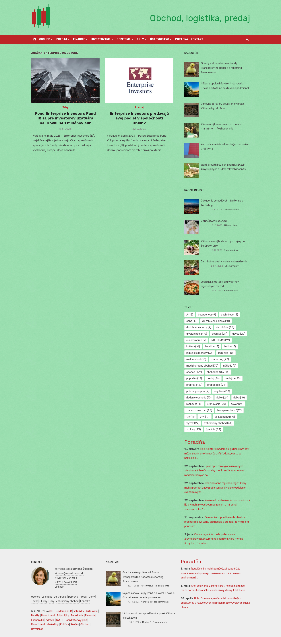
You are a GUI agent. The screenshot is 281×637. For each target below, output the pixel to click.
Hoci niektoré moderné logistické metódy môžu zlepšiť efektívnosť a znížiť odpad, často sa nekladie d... (216, 454)
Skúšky (74, 624)
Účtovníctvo (159, 39)
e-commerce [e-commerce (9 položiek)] (196, 340)
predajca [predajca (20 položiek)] (233, 378)
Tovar (34, 601)
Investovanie (101, 39)
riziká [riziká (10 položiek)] (239, 397)
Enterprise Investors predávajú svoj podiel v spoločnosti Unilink (139, 118)
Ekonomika (37, 620)
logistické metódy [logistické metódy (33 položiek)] (199, 353)
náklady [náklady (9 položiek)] (229, 365)
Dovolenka (37, 629)
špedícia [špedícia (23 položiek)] (213, 429)
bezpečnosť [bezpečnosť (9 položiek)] (207, 314)
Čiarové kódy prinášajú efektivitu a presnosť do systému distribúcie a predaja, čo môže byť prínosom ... (216, 522)
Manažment (48, 615)
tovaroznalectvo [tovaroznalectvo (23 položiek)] (199, 410)
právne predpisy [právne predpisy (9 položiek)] (197, 391)
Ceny (92, 596)
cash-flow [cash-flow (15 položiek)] (229, 314)
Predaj (61, 39)
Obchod (44, 39)
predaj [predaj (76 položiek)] (213, 378)
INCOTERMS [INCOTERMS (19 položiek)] (220, 340)
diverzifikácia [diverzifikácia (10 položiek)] (196, 333)
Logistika (47, 596)
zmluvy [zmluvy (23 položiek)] (193, 429)
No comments (162, 585)
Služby (43, 601)
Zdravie (50, 620)
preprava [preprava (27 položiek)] (194, 384)
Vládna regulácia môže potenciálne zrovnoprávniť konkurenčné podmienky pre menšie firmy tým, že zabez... (213, 539)
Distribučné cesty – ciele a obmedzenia (224, 261)
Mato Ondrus (147, 585)
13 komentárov (231, 209)
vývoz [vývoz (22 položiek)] (192, 423)
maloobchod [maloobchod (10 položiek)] (196, 359)
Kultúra (64, 624)
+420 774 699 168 (66, 582)
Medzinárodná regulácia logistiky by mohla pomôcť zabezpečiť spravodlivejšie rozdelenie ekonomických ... (215, 488)
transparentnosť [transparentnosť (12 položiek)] (229, 410)
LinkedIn (59, 586)
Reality (35, 615)
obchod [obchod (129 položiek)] (194, 372)
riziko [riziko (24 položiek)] (222, 397)
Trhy (140, 39)
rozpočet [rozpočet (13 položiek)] (194, 404)
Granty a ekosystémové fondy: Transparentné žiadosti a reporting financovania (221, 68)
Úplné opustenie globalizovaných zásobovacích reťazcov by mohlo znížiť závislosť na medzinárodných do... (214, 471)
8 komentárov (231, 250)
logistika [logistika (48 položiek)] (226, 353)
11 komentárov (231, 225)
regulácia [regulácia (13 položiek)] (222, 391)
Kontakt (197, 39)
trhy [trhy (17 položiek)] (204, 416)
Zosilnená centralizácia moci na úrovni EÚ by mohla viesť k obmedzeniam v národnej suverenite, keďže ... (217, 505)
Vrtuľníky (78, 611)
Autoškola (92, 611)
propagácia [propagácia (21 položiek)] (216, 384)
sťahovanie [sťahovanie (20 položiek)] (216, 404)
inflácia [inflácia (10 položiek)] (193, 346)
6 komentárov (231, 266)
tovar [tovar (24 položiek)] (237, 404)
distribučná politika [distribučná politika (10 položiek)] (216, 321)
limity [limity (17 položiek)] (230, 346)
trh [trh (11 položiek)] (190, 416)
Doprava (73, 596)
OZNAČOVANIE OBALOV (214, 220)
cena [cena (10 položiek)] (191, 321)
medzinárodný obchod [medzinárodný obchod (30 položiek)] (202, 365)
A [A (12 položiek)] (189, 314)
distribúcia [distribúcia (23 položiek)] (225, 327)
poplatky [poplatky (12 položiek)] (194, 378)
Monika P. (147, 622)
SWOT (59, 620)
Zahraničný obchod (67, 601)
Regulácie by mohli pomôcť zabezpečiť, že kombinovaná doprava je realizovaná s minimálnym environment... (211, 573)
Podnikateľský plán (76, 620)
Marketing (53, 624)
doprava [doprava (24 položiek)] (219, 333)
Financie (79, 39)
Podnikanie (77, 615)
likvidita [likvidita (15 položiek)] (212, 346)
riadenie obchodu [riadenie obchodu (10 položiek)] (199, 397)
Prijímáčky (63, 615)
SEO (51, 611)
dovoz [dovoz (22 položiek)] (238, 333)
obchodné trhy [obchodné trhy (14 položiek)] (218, 372)
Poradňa (181, 39)
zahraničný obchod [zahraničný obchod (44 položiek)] (218, 423)
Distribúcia (60, 596)
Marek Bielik (147, 602)
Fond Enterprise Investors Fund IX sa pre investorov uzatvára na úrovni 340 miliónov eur (65, 118)
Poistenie (124, 39)
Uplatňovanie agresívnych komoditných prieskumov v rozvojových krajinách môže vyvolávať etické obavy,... (215, 603)
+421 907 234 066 (66, 577)
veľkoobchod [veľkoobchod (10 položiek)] (225, 416)
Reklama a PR (64, 611)
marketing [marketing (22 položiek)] (220, 359)
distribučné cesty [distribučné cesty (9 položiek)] (198, 327)
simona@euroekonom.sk (69, 573)
